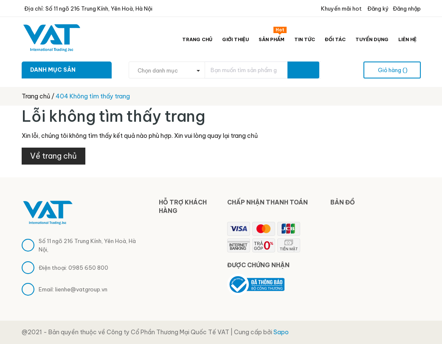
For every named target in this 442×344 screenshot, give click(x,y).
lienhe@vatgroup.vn (81, 289)
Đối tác (335, 39)
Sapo (281, 332)
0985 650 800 (88, 267)
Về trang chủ (53, 156)
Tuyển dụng (372, 39)
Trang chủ (197, 39)
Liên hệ (407, 39)
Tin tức (304, 39)
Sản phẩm (273, 37)
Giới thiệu (235, 39)
